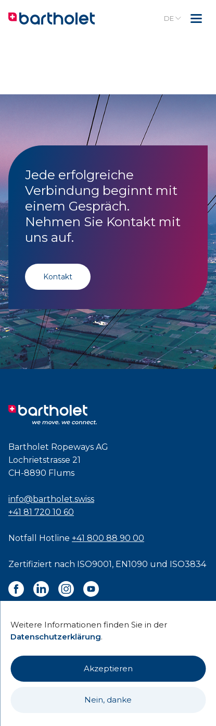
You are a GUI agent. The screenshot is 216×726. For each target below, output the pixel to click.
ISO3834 (188, 564)
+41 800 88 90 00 (108, 538)
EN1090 (132, 564)
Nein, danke (108, 700)
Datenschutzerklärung (55, 637)
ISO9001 (94, 564)
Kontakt (57, 276)
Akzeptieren (108, 668)
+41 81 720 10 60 (41, 512)
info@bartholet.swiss (51, 499)
